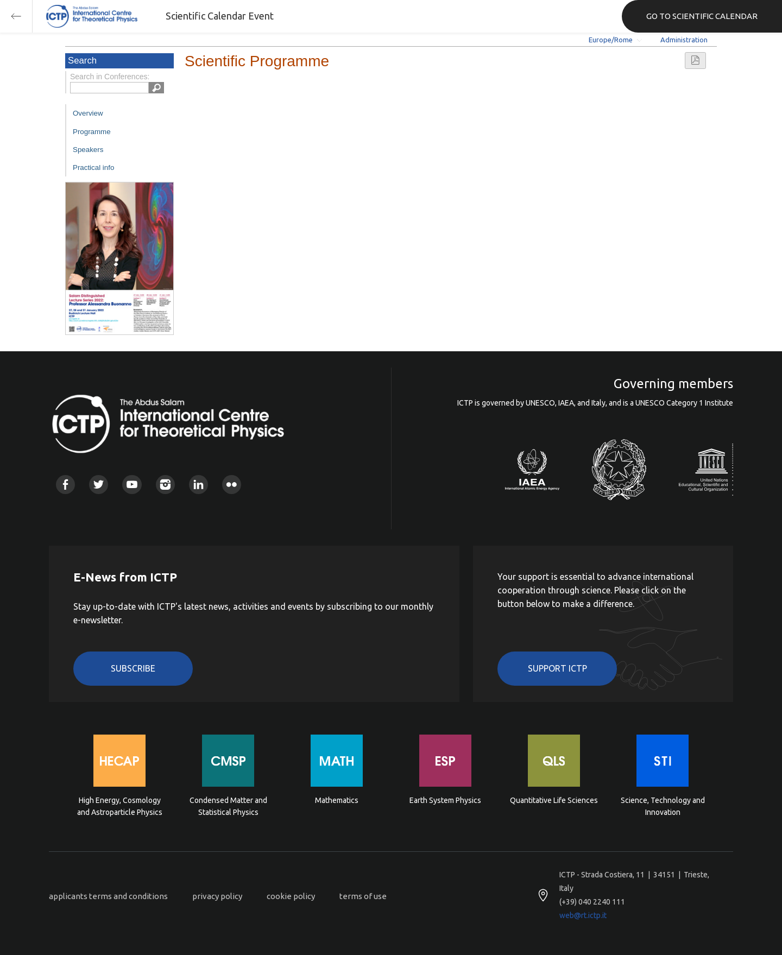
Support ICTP (557, 668)
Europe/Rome (611, 39)
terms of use (363, 896)
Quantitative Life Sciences (554, 800)
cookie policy (291, 896)
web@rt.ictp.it (583, 915)
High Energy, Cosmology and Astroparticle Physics (119, 806)
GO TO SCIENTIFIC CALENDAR (702, 16)
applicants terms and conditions (108, 896)
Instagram (165, 484)
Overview (88, 113)
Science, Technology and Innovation (663, 806)
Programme (92, 132)
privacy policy (217, 896)
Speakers (88, 150)
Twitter (98, 484)
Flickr (231, 484)
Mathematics (336, 800)
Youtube (131, 484)
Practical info (93, 167)
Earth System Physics (445, 800)
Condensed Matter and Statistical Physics (228, 806)
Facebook (65, 484)
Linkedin (198, 484)
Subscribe (133, 668)
